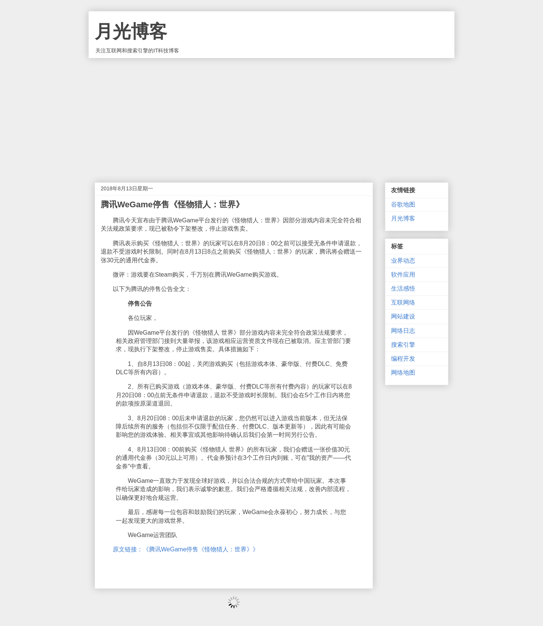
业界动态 (403, 260)
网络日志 (403, 331)
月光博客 (131, 31)
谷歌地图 (403, 204)
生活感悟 (403, 288)
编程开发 (403, 358)
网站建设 (403, 316)
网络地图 (403, 372)
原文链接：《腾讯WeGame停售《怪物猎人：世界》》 (186, 549)
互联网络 (403, 302)
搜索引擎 (403, 344)
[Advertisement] (271, 114)
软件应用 (403, 274)
